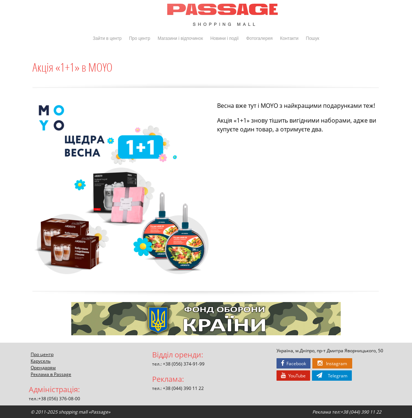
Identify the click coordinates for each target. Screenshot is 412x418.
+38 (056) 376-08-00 (59, 398)
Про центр (139, 38)
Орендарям (43, 367)
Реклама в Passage (51, 374)
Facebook (293, 363)
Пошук (312, 38)
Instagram (332, 363)
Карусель (41, 361)
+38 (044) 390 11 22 (183, 388)
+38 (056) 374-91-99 (184, 364)
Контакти (289, 38)
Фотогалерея (259, 38)
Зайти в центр (107, 38)
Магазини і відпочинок (180, 38)
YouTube (293, 375)
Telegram (331, 375)
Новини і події (224, 38)
